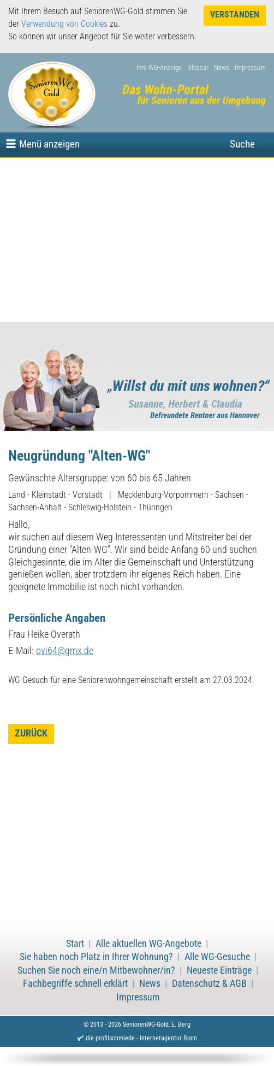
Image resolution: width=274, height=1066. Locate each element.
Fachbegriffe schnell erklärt (75, 983)
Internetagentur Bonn (168, 1038)
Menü (49, 144)
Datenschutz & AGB (209, 983)
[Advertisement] (137, 239)
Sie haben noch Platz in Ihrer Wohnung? (96, 956)
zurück (31, 733)
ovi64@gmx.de (64, 650)
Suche (242, 144)
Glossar (198, 67)
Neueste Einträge (219, 970)
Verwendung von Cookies (64, 24)
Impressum (250, 67)
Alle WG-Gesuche (217, 956)
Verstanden (234, 14)
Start (75, 943)
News (221, 67)
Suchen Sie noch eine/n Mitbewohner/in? (96, 970)
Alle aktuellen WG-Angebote (148, 943)
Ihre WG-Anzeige (159, 67)
